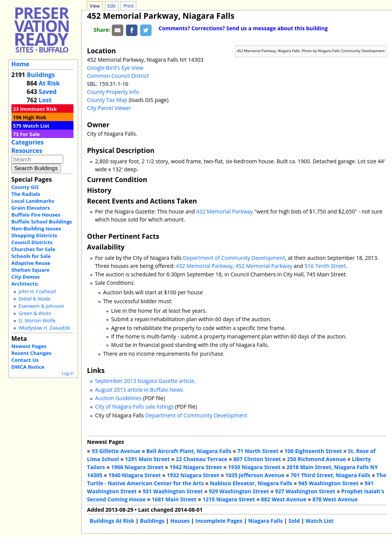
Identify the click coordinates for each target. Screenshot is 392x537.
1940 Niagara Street (134, 475)
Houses (180, 520)
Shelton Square (30, 269)
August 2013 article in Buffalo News (139, 389)
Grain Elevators (30, 207)
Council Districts (31, 242)
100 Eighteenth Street (313, 451)
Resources (26, 150)
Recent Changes (31, 353)
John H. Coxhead (37, 291)
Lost (45, 100)
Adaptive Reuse (31, 262)
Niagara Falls (265, 520)
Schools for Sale (31, 256)
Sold (294, 520)
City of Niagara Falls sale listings (134, 406)
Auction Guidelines (118, 398)
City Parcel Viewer (109, 108)
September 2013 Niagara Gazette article (144, 380)
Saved (48, 91)
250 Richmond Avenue (316, 459)
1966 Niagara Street (137, 467)
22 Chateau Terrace (201, 459)
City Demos (25, 276)
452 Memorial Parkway (263, 265)
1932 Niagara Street (193, 475)
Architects (24, 283)
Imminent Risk (38, 108)
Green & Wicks (34, 313)
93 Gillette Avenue (115, 451)
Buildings (41, 75)
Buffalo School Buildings (41, 221)
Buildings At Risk (112, 520)
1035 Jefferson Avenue (255, 475)
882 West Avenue (283, 499)
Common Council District (118, 75)
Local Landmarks (32, 200)
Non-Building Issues (36, 228)
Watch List (36, 125)
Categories (27, 142)
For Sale (30, 134)
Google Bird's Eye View (115, 67)
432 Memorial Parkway (224, 211)
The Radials (25, 193)
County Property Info (113, 91)
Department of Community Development (234, 257)
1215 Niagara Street (229, 499)
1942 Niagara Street (196, 467)
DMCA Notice (27, 366)
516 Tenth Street (325, 265)
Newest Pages (28, 346)
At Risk (49, 83)
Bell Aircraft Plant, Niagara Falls (188, 451)
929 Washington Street (239, 491)
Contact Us (25, 359)
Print (128, 6)
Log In (68, 373)
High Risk (34, 117)
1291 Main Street (147, 459)
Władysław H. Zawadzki (44, 328)
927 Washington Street (305, 491)
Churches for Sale (33, 249)
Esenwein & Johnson (41, 306)
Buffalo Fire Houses (35, 214)
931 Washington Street (173, 491)
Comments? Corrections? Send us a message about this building (243, 28)
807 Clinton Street (257, 459)
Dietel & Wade (34, 299)
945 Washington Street (328, 483)
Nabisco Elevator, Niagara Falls (251, 483)
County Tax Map (107, 99)
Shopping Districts (34, 235)
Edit (112, 6)
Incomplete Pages (218, 520)
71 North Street (258, 451)
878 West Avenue (335, 499)
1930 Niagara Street (254, 467)
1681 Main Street (174, 499)
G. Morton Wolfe (37, 320)
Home (20, 64)
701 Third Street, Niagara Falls (331, 475)
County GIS (25, 187)
